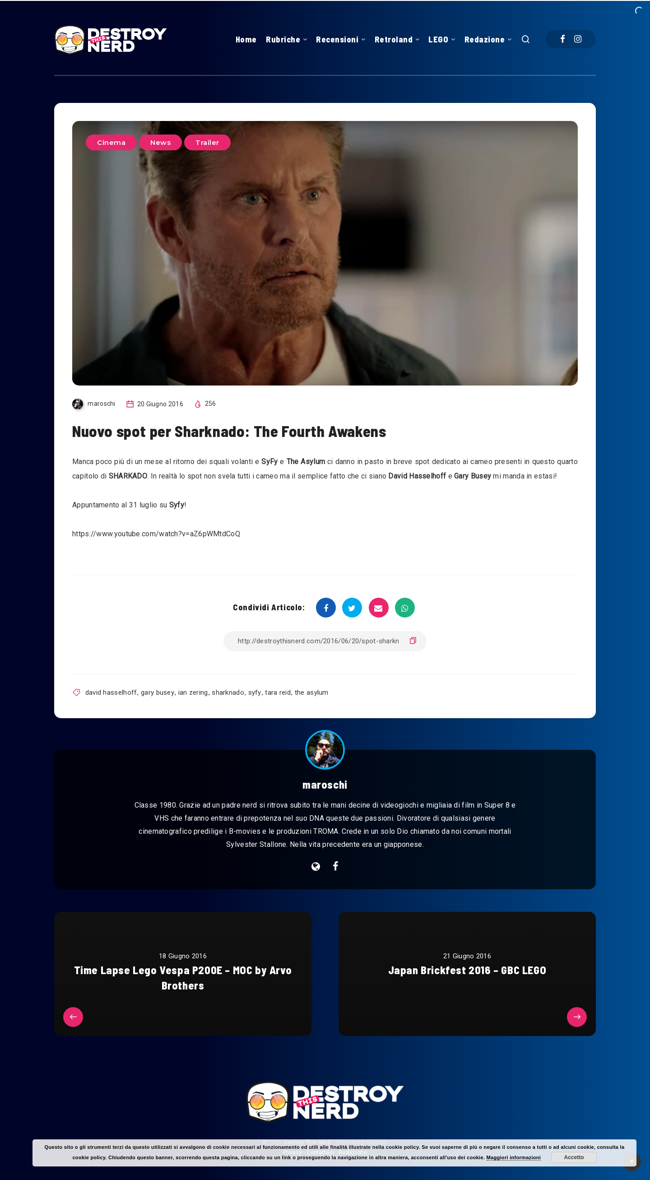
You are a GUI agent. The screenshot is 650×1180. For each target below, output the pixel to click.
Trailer (207, 142)
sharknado (228, 692)
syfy (254, 692)
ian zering (193, 692)
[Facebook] (562, 39)
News (160, 142)
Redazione (484, 39)
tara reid (278, 692)
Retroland (394, 39)
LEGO (438, 39)
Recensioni (337, 39)
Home (246, 39)
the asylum (312, 692)
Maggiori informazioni (514, 1157)
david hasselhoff (111, 692)
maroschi (325, 784)
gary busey (157, 692)
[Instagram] (577, 39)
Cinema (111, 142)
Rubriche (283, 39)
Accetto (574, 1157)
